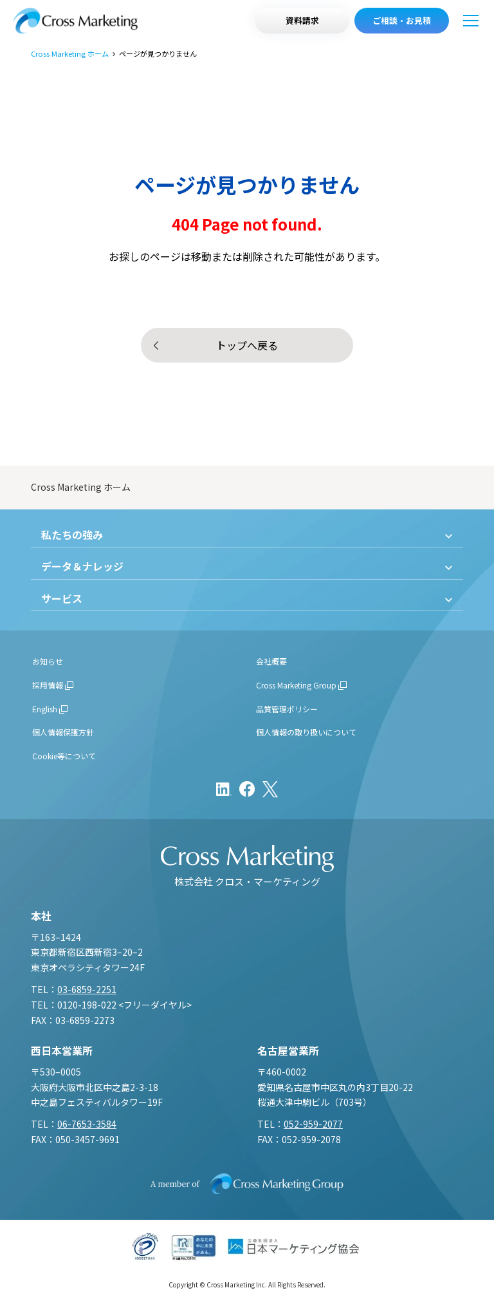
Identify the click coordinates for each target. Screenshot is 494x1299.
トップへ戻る (247, 345)
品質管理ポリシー (287, 708)
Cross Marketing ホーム (70, 54)
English (44, 708)
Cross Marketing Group (296, 684)
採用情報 (47, 684)
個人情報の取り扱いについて (306, 731)
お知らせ (47, 661)
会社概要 (271, 661)
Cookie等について (64, 755)
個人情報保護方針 (63, 731)
